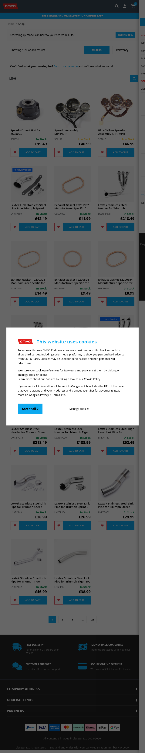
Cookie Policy (92, 378)
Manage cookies (63, 408)
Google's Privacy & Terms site (47, 394)
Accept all (30, 408)
